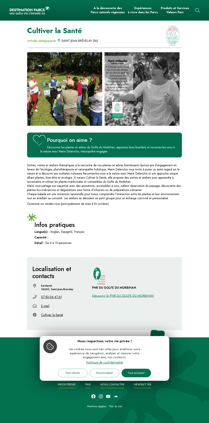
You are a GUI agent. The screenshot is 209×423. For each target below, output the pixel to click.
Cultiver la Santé (52, 315)
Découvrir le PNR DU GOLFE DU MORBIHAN (123, 296)
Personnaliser (104, 372)
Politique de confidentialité (104, 362)
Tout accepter (136, 372)
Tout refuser (72, 372)
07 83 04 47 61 (51, 297)
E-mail (45, 306)
